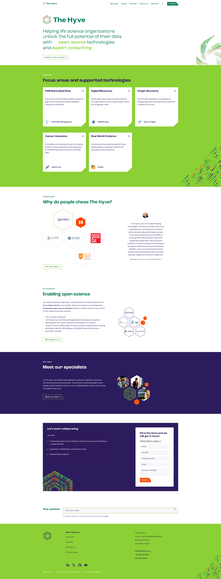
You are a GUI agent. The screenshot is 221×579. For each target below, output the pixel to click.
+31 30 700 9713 (142, 555)
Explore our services (56, 57)
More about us (53, 339)
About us (144, 4)
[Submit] (175, 510)
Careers (154, 4)
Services (114, 4)
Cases (123, 4)
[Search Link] (163, 4)
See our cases (53, 266)
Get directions (141, 559)
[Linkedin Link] (69, 567)
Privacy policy (72, 553)
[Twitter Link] (75, 567)
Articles (133, 4)
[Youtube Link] (87, 567)
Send (145, 481)
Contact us (70, 548)
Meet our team (53, 397)
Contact (172, 4)
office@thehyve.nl (143, 552)
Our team (70, 538)
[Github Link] (81, 567)
